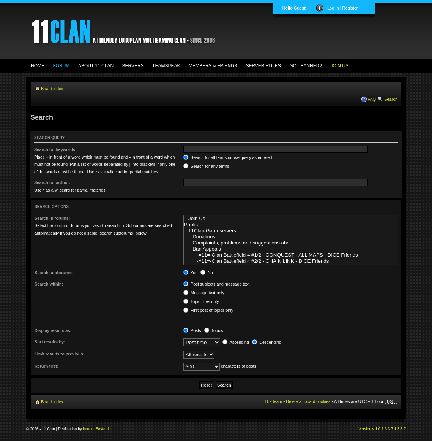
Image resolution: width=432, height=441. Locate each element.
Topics (213, 330)
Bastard (102, 429)
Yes (190, 272)
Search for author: (52, 182)
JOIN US (339, 65)
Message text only (203, 292)
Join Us (297, 219)
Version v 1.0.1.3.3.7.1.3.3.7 (382, 429)
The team (273, 401)
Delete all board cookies (308, 401)
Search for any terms (206, 166)
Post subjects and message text (216, 284)
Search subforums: (54, 272)
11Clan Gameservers (297, 231)
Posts (192, 330)
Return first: (46, 366)
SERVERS (133, 65)
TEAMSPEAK (166, 65)
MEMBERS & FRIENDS (213, 65)
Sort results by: (50, 341)
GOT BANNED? (305, 65)
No (206, 272)
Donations (297, 237)
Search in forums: (52, 218)
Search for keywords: (55, 149)
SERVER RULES (263, 65)
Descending (266, 342)
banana (89, 429)
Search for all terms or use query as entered (227, 157)
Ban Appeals (297, 249)
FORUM (61, 65)
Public (297, 225)
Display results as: (53, 330)
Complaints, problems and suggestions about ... (297, 243)
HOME (37, 65)
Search (390, 99)
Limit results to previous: (59, 354)
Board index (52, 88)
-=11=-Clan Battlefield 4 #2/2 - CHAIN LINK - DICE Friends (297, 261)
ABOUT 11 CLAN (96, 65)
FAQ (371, 99)
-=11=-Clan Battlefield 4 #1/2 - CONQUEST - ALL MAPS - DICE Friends (297, 255)
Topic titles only (201, 301)
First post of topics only (208, 310)
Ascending (235, 342)
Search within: (49, 284)
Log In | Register (342, 8)
